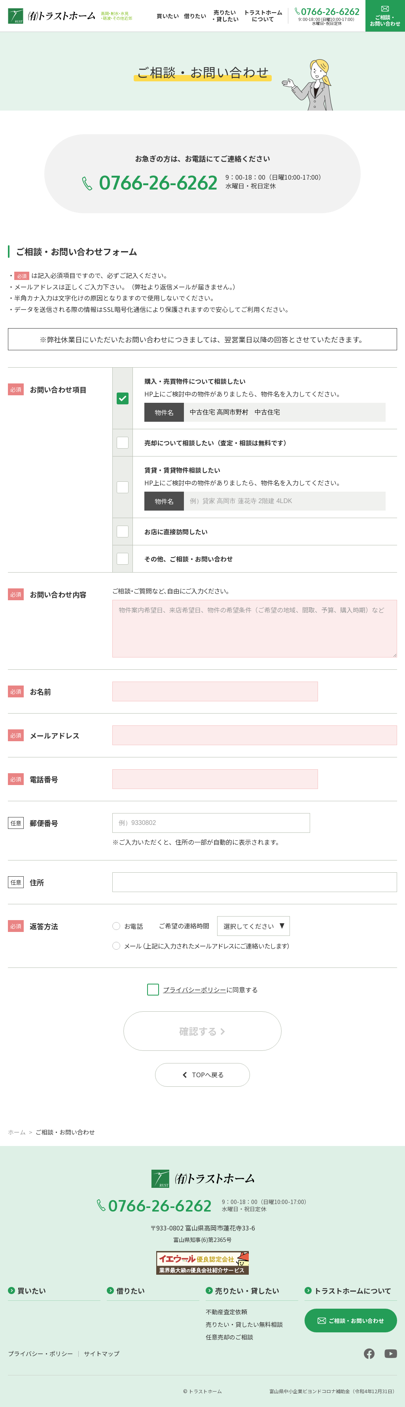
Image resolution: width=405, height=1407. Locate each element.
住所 (26, 882)
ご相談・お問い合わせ (385, 16)
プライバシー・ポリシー (40, 1353)
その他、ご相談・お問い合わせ (188, 559)
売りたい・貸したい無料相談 (244, 1324)
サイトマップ (101, 1353)
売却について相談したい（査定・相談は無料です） (217, 442)
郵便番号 (33, 823)
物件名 (164, 412)
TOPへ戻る (203, 1074)
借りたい (126, 1290)
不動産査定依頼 (226, 1311)
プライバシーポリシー (194, 989)
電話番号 (33, 779)
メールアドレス (43, 735)
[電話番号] (215, 779)
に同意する (202, 988)
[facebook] (369, 1354)
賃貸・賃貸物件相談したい (182, 470)
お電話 (127, 923)
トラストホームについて (348, 1290)
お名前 (29, 691)
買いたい (27, 1290)
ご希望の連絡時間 (184, 926)
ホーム (17, 1132)
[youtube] (391, 1354)
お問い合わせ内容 (47, 594)
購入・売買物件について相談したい (195, 381)
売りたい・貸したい (242, 1290)
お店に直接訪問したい (176, 531)
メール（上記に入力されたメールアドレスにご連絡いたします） (201, 943)
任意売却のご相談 (229, 1337)
